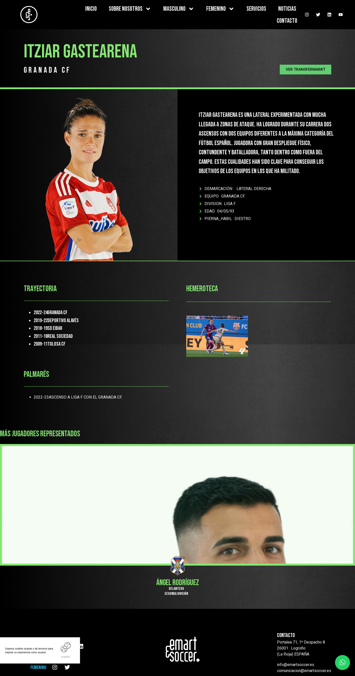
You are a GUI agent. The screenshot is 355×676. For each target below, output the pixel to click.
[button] (305, 69)
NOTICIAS (287, 9)
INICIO (91, 9)
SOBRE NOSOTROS (130, 8)
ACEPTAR (65, 656)
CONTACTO (287, 21)
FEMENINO (220, 8)
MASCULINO (178, 8)
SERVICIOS (256, 9)
